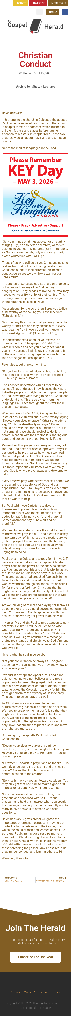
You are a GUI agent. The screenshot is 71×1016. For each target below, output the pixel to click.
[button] (39, 12)
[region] (35, 195)
